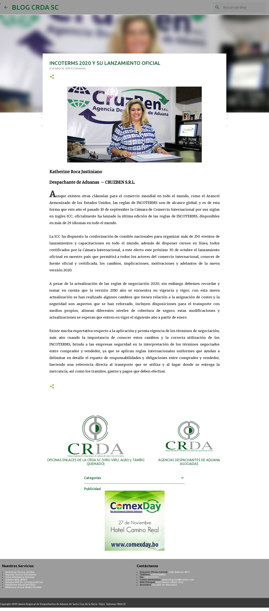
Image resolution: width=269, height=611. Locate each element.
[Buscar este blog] (244, 7)
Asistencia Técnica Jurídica (19, 572)
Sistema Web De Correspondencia (24, 582)
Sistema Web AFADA (16, 579)
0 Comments (78, 68)
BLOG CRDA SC (35, 7)
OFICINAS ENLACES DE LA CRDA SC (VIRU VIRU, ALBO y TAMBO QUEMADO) (95, 462)
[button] (51, 77)
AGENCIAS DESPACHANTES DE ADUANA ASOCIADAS (189, 462)
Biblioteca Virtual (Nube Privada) (23, 587)
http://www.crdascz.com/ (169, 582)
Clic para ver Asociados (164, 584)
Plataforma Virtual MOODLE (20, 584)
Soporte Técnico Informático (21, 574)
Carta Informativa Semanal (19, 577)
